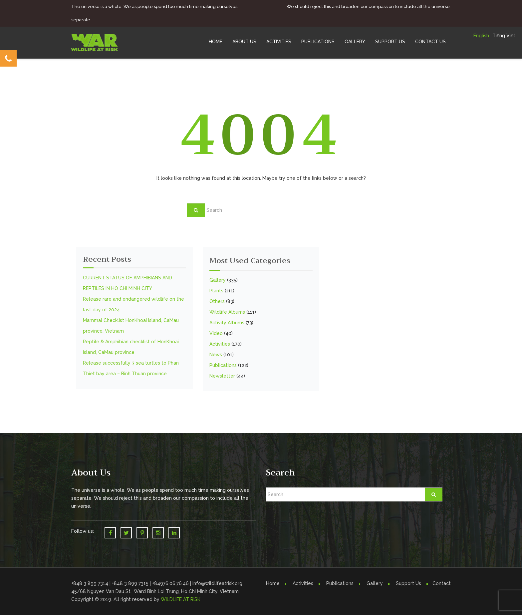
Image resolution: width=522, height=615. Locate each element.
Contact (441, 583)
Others (217, 301)
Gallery (355, 41)
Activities (278, 41)
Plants (216, 290)
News (215, 354)
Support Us (390, 41)
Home (215, 41)
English (481, 35)
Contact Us (430, 41)
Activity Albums (226, 322)
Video (216, 333)
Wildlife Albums (227, 312)
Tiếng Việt (503, 35)
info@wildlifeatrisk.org (217, 583)
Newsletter (222, 376)
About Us (244, 41)
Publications (318, 41)
